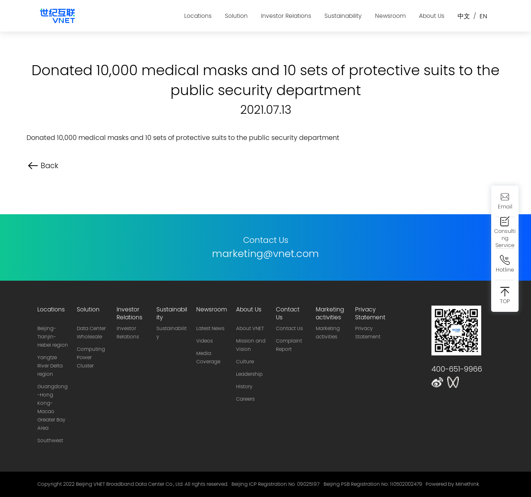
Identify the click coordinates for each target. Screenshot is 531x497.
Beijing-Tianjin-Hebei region (52, 337)
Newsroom (390, 16)
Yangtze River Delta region (50, 366)
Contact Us (289, 328)
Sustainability (343, 16)
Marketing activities (328, 332)
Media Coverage (208, 357)
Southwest (50, 440)
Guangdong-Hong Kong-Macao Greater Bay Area (52, 407)
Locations (198, 16)
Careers (245, 399)
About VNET (250, 328)
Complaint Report (289, 345)
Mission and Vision (251, 345)
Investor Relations (286, 16)
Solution (236, 16)
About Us (431, 16)
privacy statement (367, 332)
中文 (464, 16)
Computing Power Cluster (91, 357)
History (244, 386)
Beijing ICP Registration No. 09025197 (275, 484)
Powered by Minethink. (453, 484)
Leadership (249, 374)
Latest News (210, 328)
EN (483, 16)
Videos (204, 340)
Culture (245, 361)
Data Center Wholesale (91, 332)
